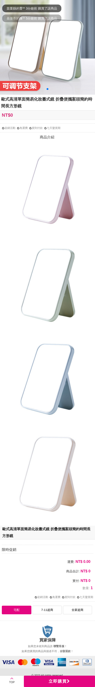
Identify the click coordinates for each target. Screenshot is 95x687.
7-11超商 (47, 610)
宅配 (17, 610)
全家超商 (77, 610)
